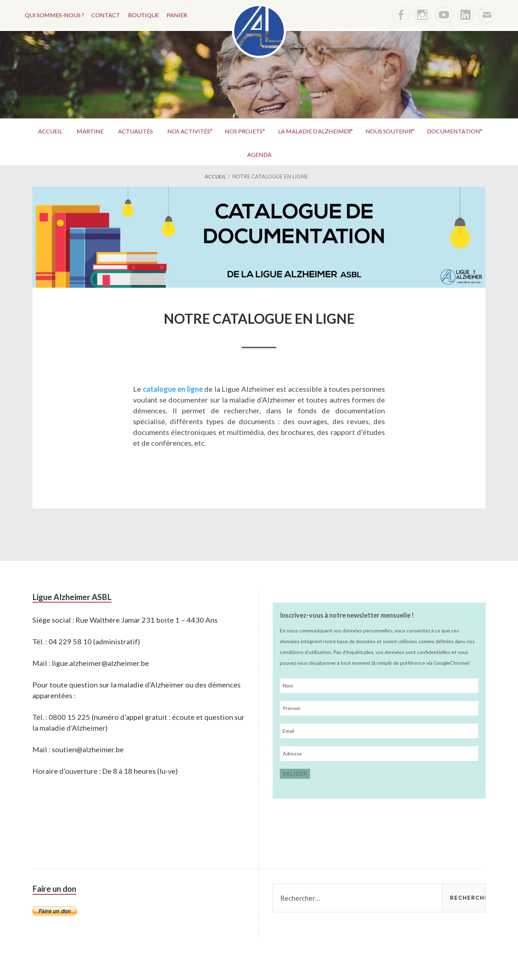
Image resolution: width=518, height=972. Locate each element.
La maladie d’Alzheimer (355, 130)
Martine (115, 130)
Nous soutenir (434, 130)
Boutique (148, 14)
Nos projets (281, 130)
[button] (259, 31)
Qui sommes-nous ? (55, 14)
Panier (183, 14)
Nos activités (222, 130)
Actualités (164, 130)
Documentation (237, 153)
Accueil (72, 130)
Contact (108, 14)
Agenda (295, 153)
